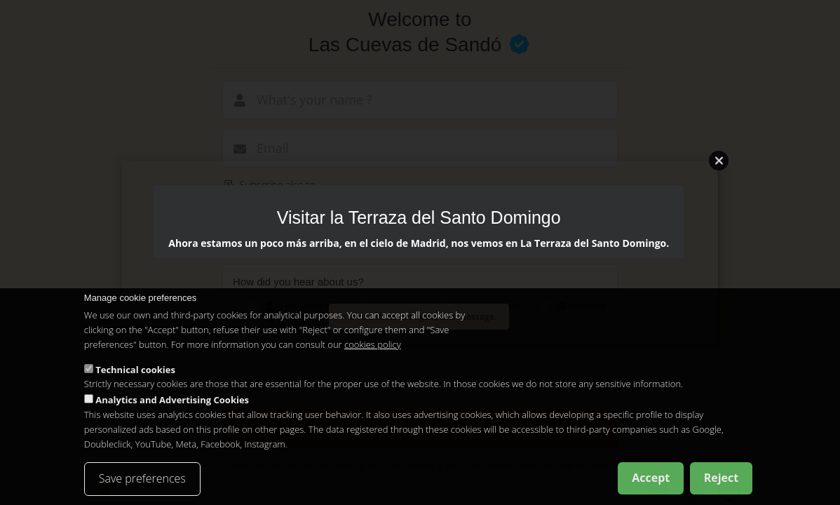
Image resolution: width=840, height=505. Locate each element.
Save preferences (142, 478)
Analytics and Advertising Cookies (172, 399)
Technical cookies (135, 369)
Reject (721, 477)
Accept (651, 477)
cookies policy (372, 344)
